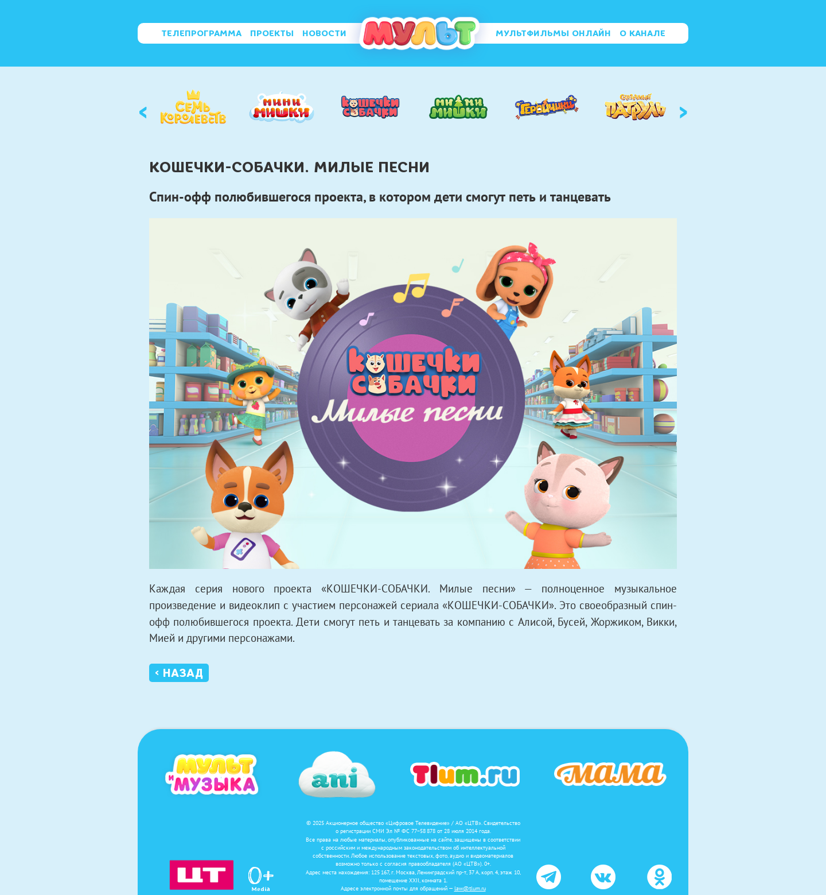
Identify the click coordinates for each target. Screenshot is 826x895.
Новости (324, 33)
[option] (193, 107)
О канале (642, 33)
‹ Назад (179, 673)
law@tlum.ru (470, 888)
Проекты (272, 33)
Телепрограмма (201, 33)
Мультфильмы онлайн (553, 33)
